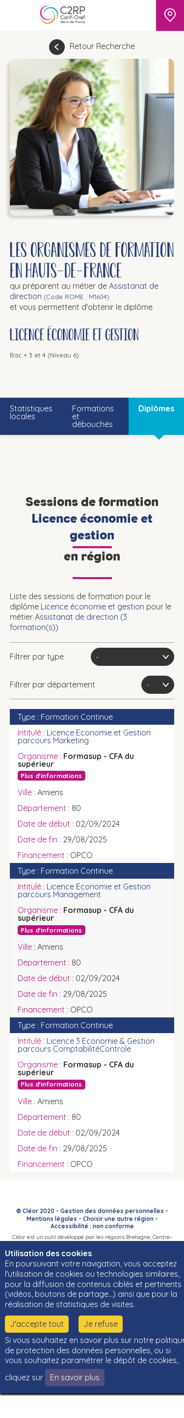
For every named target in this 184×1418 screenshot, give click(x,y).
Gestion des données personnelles (112, 1211)
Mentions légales (51, 1218)
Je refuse (100, 1324)
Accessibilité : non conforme (92, 1226)
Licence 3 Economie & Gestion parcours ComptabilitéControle (86, 1045)
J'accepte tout (37, 1324)
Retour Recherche (102, 46)
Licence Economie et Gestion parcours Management (84, 890)
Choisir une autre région (118, 1218)
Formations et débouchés (93, 416)
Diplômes (156, 408)
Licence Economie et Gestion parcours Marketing (84, 736)
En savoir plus (75, 1377)
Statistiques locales (31, 412)
